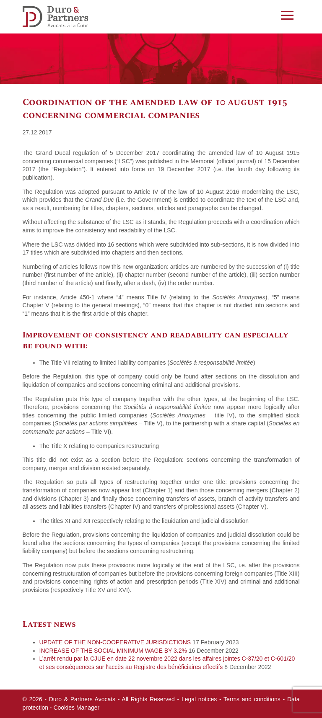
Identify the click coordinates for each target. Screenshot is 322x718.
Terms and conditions (251, 699)
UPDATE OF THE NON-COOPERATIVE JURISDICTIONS (115, 642)
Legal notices (199, 699)
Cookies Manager (76, 707)
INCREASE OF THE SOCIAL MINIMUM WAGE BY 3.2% (113, 650)
